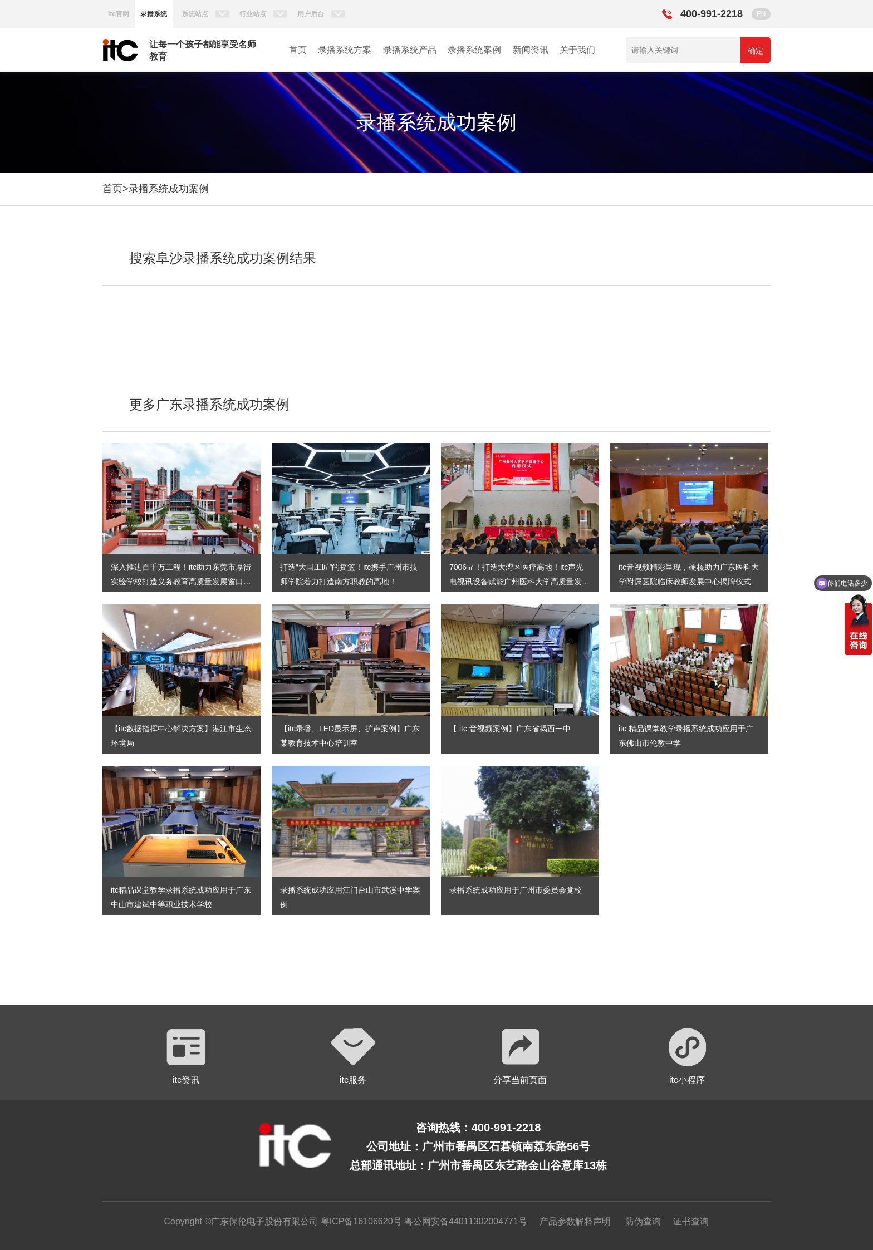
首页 (298, 50)
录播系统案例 (474, 50)
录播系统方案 (344, 50)
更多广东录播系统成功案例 (209, 404)
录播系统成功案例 (169, 188)
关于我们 (577, 50)
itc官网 (118, 14)
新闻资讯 (530, 50)
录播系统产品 (409, 50)
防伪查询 (643, 1221)
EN (761, 14)
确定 (755, 50)
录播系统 (153, 14)
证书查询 (691, 1221)
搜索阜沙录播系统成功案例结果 (222, 257)
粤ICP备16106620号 (359, 1221)
